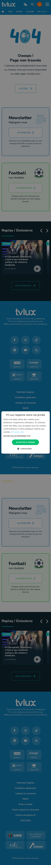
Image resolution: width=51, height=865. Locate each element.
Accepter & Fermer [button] (25, 442)
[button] (25, 436)
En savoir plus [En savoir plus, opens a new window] (17, 432)
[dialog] (25, 432)
